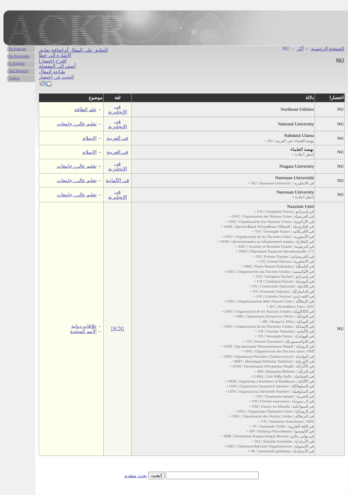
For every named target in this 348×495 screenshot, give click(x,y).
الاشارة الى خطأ (55, 55)
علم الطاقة (85, 109)
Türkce (14, 78)
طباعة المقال (52, 71)
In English (17, 63)
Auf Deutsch (18, 70)
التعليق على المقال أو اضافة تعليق (73, 50)
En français (17, 48)
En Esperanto (19, 56)
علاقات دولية (84, 326)
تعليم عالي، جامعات (77, 123)
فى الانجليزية (117, 109)
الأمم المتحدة (83, 331)
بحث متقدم (135, 475)
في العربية (117, 138)
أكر (300, 48)
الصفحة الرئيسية (328, 48)
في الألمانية (117, 180)
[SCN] (117, 328)
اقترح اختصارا (53, 61)
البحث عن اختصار (56, 77)
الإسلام (89, 138)
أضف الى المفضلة (57, 66)
